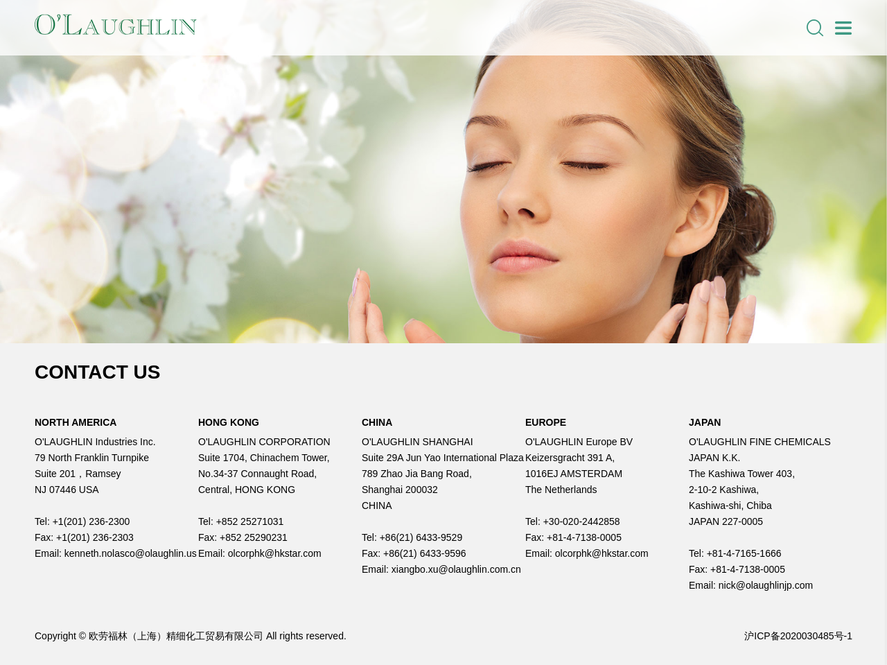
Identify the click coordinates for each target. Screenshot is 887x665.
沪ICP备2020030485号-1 (798, 635)
